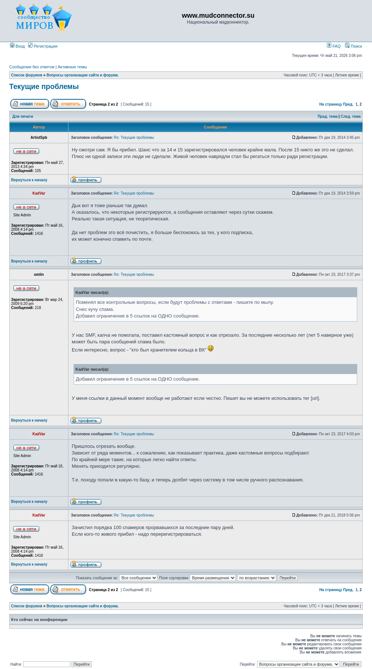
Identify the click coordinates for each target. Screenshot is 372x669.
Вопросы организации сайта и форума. (83, 75)
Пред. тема (328, 116)
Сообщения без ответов (31, 67)
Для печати (23, 116)
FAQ (334, 46)
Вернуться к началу (29, 180)
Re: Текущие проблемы (134, 137)
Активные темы (72, 67)
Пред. (348, 104)
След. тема (351, 116)
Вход (17, 46)
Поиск (353, 46)
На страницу (330, 104)
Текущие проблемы (44, 86)
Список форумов (27, 75)
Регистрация (42, 46)
